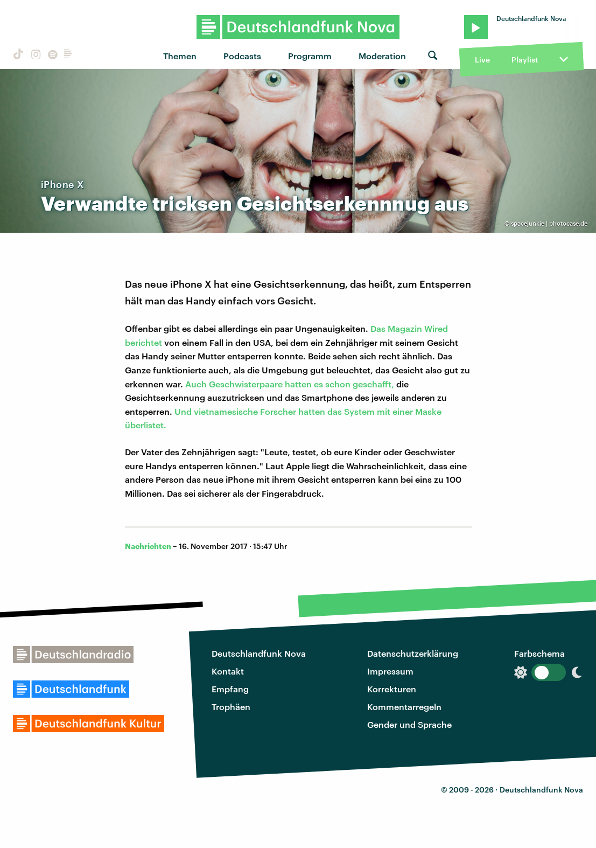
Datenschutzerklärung (412, 653)
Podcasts (242, 56)
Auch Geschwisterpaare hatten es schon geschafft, (289, 384)
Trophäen (231, 706)
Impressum (390, 671)
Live (482, 59)
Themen (180, 56)
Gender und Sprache (409, 724)
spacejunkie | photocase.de (549, 223)
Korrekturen (391, 689)
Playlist (524, 59)
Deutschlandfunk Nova (259, 653)
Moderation (382, 56)
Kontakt (228, 671)
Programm (310, 56)
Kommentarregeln (404, 706)
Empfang (230, 689)
